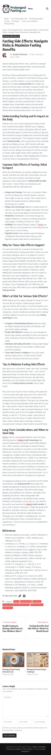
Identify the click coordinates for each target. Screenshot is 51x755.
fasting (40, 224)
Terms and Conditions (30, 21)
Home (4, 30)
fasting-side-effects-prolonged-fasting (16, 605)
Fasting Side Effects (31, 30)
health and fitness (37, 605)
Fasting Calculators (36, 19)
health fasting (7, 608)
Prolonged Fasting (15, 30)
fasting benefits (26, 601)
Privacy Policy (9, 24)
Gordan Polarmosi (20, 54)
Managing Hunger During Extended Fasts (11, 670)
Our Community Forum (19, 19)
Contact (7, 21)
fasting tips (37, 601)
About (6, 19)
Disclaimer (16, 21)
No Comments (37, 54)
